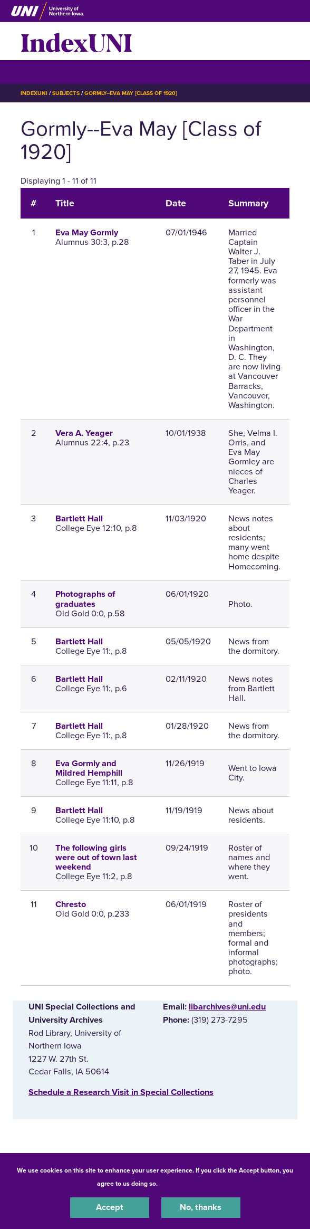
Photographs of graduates (85, 599)
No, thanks (200, 1207)
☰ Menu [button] (39, 71)
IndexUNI (76, 41)
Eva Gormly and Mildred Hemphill (88, 768)
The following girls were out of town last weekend (96, 857)
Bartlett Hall (79, 518)
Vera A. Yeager (84, 433)
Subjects (65, 93)
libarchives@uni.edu (227, 1007)
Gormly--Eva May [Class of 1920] (131, 93)
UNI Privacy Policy (187, 1183)
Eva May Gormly (86, 232)
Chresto (70, 904)
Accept (109, 1207)
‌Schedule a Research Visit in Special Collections (121, 1092)
